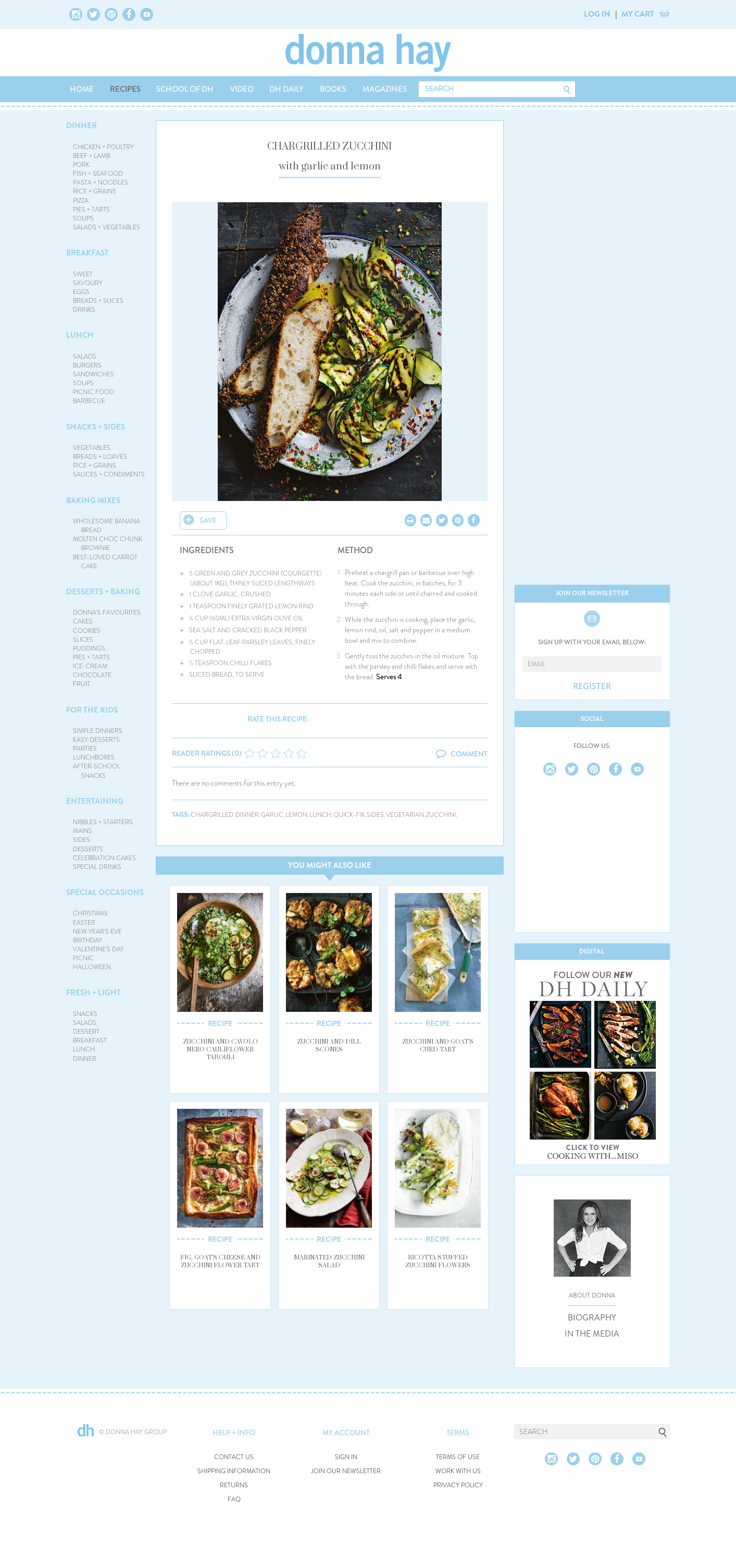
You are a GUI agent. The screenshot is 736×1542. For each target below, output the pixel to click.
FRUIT (81, 684)
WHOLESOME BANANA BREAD (106, 526)
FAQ (234, 1499)
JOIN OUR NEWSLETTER (346, 1471)
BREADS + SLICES (98, 300)
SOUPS (83, 218)
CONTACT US (234, 1457)
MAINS (82, 831)
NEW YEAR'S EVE (97, 931)
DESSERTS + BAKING (103, 591)
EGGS (81, 292)
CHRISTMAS (90, 913)
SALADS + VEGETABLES (106, 227)
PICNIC (83, 958)
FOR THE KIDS (92, 710)
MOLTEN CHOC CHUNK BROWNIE (107, 543)
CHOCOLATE (92, 675)
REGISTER (592, 686)
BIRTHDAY (87, 940)
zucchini (441, 815)
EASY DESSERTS (96, 739)
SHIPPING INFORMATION (233, 1471)
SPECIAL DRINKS (97, 867)
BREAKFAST (87, 253)
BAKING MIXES (93, 500)
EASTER (84, 922)
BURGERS (87, 365)
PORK (81, 164)
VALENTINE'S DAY (98, 949)
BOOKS (333, 89)
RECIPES (125, 89)
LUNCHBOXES (94, 757)
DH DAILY (286, 89)
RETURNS (234, 1485)
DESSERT (86, 1031)
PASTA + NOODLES (100, 182)
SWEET (83, 274)
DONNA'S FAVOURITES (107, 612)
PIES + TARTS (91, 209)
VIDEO (242, 89)
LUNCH (80, 335)
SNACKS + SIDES (95, 427)
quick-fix (349, 815)
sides (375, 815)
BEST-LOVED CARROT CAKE (105, 562)
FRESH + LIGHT (93, 992)
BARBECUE (89, 401)
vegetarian (405, 815)
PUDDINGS (89, 648)
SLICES (83, 639)
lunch (320, 815)
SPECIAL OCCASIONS (105, 892)
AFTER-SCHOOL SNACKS (96, 771)
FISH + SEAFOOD (98, 173)
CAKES (83, 621)
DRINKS (84, 309)
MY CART (637, 14)
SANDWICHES (93, 374)
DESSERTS (88, 849)
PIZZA (81, 200)
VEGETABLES (91, 447)
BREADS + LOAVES (100, 456)
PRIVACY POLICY (458, 1485)
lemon (296, 815)
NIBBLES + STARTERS (103, 822)
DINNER (81, 125)
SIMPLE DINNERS (97, 731)
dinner (247, 815)
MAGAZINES (385, 89)
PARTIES (85, 748)
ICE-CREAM (90, 666)
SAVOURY (88, 283)
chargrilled (212, 815)
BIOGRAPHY (592, 1318)
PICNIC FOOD (93, 392)
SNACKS (85, 1014)
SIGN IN (346, 1457)
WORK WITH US (458, 1471)
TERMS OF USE (458, 1457)
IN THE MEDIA (592, 1334)
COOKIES (87, 630)
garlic (272, 815)
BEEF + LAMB (91, 156)
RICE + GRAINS (94, 191)
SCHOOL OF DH (185, 89)
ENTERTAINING (94, 801)
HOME (82, 89)
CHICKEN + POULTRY (103, 147)
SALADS (84, 356)
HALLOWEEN (92, 967)
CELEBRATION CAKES (104, 858)
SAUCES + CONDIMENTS (109, 474)
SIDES (81, 840)
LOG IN (597, 14)
